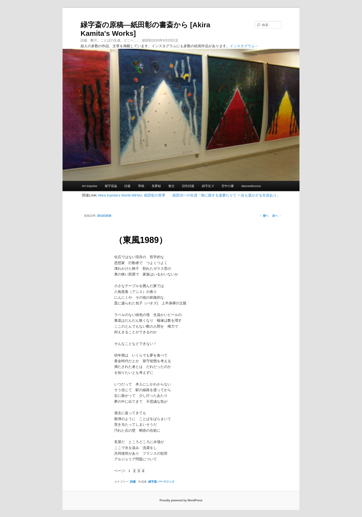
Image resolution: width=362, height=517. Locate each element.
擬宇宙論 (111, 186)
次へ (276, 215)
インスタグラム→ (244, 46)
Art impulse (89, 186)
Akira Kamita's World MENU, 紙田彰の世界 (131, 195)
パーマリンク (166, 481)
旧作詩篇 (188, 186)
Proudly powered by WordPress (180, 500)
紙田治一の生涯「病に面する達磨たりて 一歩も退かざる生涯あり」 (226, 195)
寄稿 (141, 186)
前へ (263, 215)
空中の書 (228, 186)
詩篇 (127, 186)
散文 (171, 186)
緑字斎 (152, 481)
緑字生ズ (208, 186)
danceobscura (251, 186)
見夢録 (156, 186)
